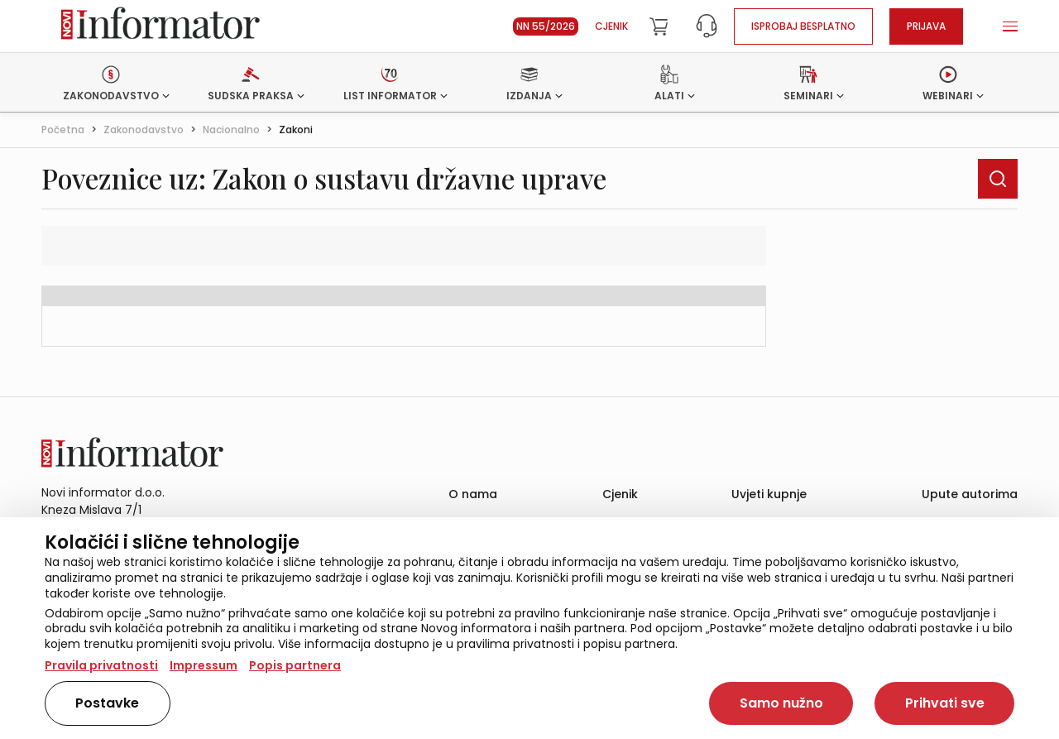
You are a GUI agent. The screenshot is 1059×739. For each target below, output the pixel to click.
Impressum (203, 665)
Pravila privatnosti (101, 665)
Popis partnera (295, 665)
